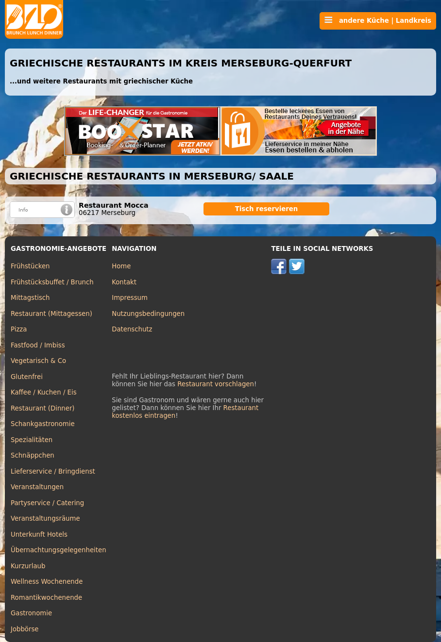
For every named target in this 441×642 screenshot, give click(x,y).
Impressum (130, 297)
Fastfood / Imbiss (38, 345)
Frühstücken (30, 266)
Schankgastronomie (43, 424)
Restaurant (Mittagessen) (51, 313)
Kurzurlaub (28, 566)
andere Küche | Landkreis (377, 20)
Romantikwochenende (46, 597)
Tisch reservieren (266, 209)
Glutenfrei (27, 376)
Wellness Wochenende (47, 581)
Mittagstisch (30, 297)
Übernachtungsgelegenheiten (58, 550)
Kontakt (124, 282)
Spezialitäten (31, 440)
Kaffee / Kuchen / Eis (44, 392)
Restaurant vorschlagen (215, 384)
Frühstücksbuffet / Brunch (52, 282)
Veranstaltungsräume (45, 518)
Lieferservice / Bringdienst (53, 471)
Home (121, 266)
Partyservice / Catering (47, 503)
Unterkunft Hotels (39, 534)
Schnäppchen (32, 455)
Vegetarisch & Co (38, 360)
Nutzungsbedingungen (148, 313)
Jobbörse (25, 629)
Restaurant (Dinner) (43, 408)
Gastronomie (31, 613)
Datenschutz (132, 329)
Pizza (19, 329)
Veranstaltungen (37, 487)
